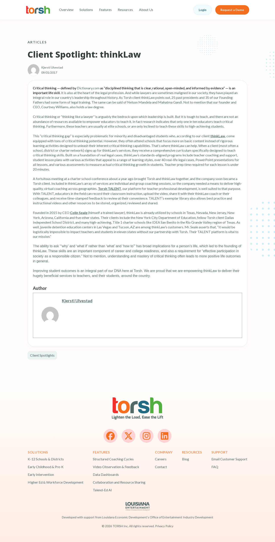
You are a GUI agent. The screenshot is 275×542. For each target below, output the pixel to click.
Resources (125, 10)
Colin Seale (78, 213)
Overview (66, 10)
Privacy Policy (164, 526)
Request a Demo (232, 10)
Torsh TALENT (109, 188)
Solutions (86, 10)
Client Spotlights (42, 355)
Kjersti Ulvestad (77, 300)
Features (105, 10)
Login (202, 10)
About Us (146, 10)
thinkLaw (217, 136)
